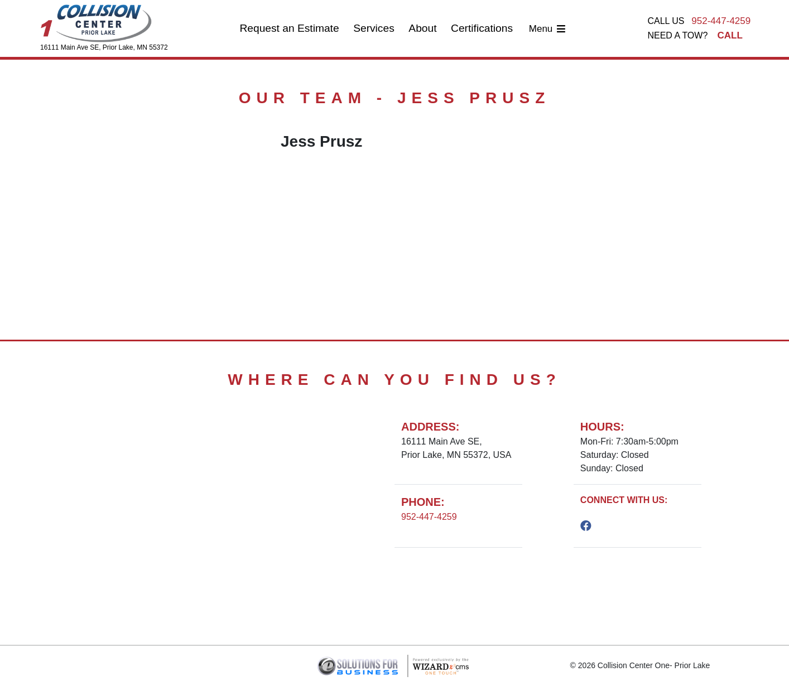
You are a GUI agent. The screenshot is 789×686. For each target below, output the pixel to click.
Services (373, 28)
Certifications (482, 28)
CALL (730, 35)
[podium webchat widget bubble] (733, 658)
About (422, 28)
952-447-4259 (720, 21)
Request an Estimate (289, 28)
